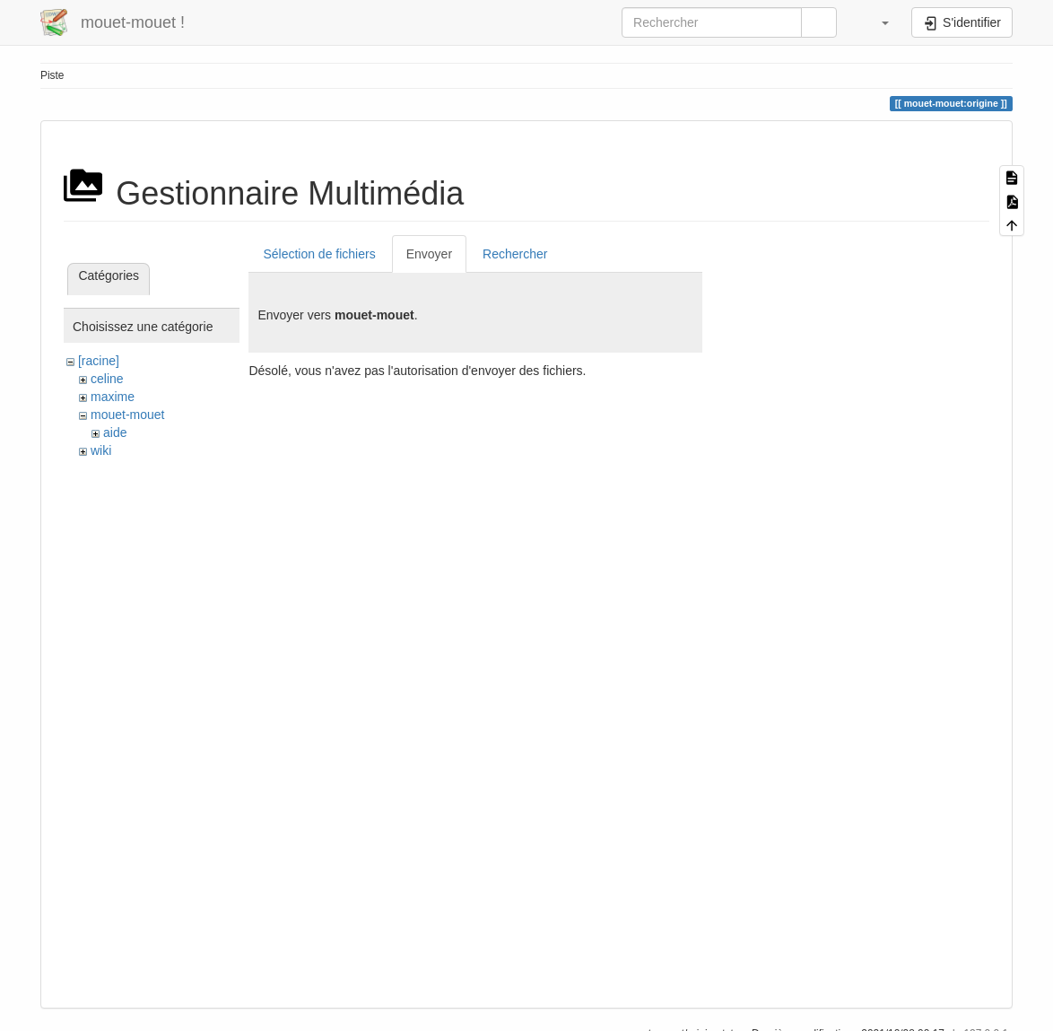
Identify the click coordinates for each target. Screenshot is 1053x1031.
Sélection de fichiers (319, 254)
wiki (101, 450)
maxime (113, 396)
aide (114, 432)
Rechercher (515, 254)
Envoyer (429, 254)
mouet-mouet (127, 414)
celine (107, 378)
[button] (876, 22)
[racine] (98, 361)
